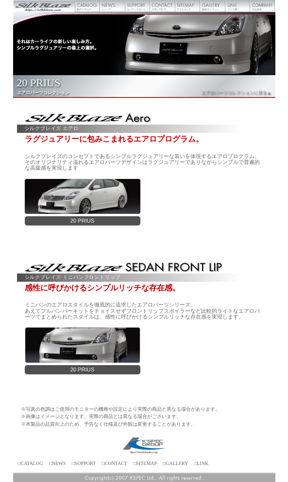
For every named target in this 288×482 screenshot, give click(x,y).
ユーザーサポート (137, 6)
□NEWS (57, 463)
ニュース (112, 6)
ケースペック (144, 446)
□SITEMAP (144, 463)
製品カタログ (87, 6)
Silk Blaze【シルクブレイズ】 (44, 6)
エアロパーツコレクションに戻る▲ (236, 92)
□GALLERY (175, 463)
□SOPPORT (84, 463)
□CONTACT (114, 463)
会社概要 (262, 6)
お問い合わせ (162, 6)
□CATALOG (30, 463)
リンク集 (237, 6)
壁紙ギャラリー (212, 6)
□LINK (201, 463)
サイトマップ (187, 6)
